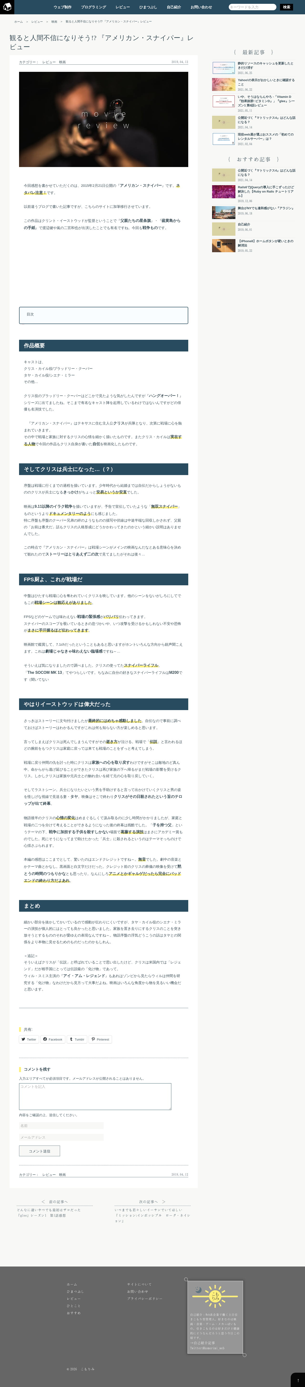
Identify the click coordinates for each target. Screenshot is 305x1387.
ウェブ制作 (62, 7)
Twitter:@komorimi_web (207, 1348)
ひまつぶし (148, 7)
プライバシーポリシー (145, 1298)
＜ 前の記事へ (55, 1209)
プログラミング (93, 7)
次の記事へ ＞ (153, 1212)
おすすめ (74, 1313)
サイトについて (139, 1284)
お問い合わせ (201, 7)
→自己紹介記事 (202, 1343)
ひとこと (74, 1306)
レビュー (123, 7)
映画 (62, 62)
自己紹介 (174, 7)
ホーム (72, 1284)
